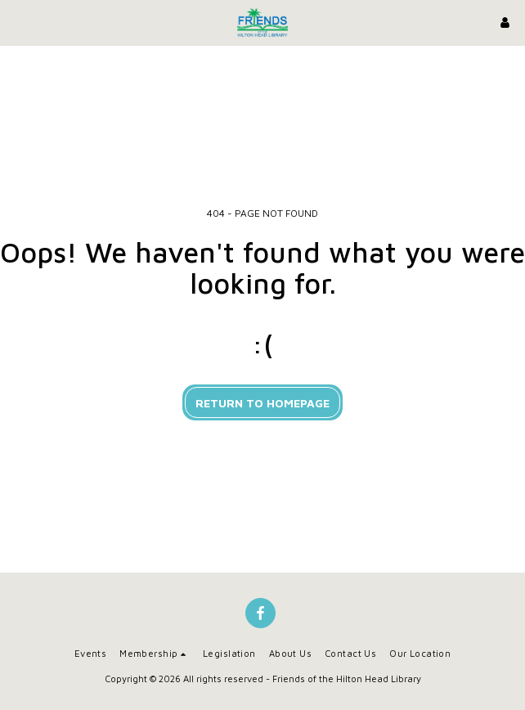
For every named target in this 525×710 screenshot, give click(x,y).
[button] (18, 22)
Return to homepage (262, 403)
